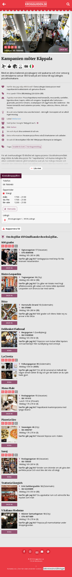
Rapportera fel (11, 228)
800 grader (7, 242)
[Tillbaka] (4, 4)
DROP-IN (9, 268)
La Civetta (7, 356)
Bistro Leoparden (11, 274)
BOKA (9, 350)
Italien (13, 127)
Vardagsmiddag (34, 146)
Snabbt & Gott (19, 146)
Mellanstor (16, 118)
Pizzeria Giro (8, 419)
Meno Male (7, 388)
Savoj (4, 451)
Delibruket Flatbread (13, 329)
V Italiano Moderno (12, 510)
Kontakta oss (11, 569)
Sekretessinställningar (54, 568)
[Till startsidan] (36, 4)
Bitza (4, 301)
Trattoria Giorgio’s (11, 482)
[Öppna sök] (68, 4)
